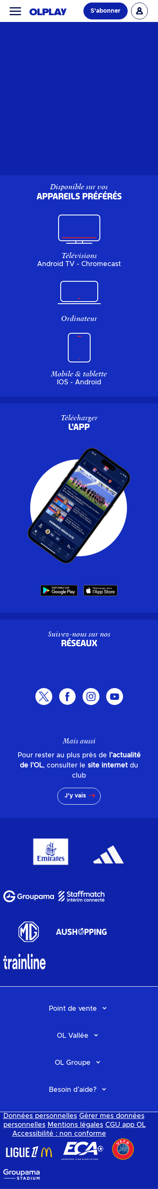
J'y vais (75, 796)
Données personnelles (40, 1116)
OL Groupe (73, 1062)
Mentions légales (75, 1124)
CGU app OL (125, 1124)
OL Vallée (72, 1035)
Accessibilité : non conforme (59, 1133)
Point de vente (73, 1008)
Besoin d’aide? (72, 1089)
